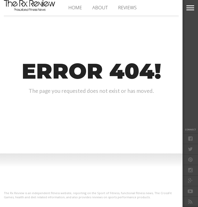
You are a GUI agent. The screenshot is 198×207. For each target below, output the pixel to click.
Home (75, 7)
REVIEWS (127, 7)
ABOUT (100, 7)
